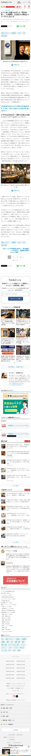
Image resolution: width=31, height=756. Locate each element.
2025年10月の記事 (10, 671)
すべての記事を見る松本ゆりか (16, 384)
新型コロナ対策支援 (7, 610)
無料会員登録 (19, 2)
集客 (3, 627)
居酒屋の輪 (4, 600)
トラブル (16, 647)
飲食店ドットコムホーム (9, 737)
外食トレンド (5, 606)
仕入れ (14, 650)
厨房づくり (4, 618)
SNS (24, 33)
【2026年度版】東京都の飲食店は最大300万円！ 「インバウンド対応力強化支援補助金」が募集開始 (18, 453)
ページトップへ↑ (15, 656)
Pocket (21, 26)
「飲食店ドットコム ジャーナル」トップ (15, 683)
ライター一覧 (15, 690)
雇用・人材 (4, 629)
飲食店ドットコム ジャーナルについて (15, 686)
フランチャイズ (6, 631)
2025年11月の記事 (21, 668)
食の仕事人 (8, 10)
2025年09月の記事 (21, 671)
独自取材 (14, 33)
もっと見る (27, 441)
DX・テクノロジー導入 (14, 644)
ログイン (25, 2)
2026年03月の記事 (21, 661)
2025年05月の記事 (21, 678)
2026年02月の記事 (10, 664)
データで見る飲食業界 (6, 591)
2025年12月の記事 (10, 668)
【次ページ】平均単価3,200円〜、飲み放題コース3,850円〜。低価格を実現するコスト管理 (19, 250)
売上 (10, 650)
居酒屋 (3, 642)
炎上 (3, 639)
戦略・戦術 (17, 642)
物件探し (4, 622)
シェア (10, 26)
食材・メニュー (6, 625)
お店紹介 (18, 639)
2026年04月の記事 (10, 661)
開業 (19, 650)
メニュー (23, 644)
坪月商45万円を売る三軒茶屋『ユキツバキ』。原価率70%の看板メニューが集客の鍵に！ (18, 528)
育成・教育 (4, 36)
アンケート (4, 647)
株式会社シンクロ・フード (18, 700)
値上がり (22, 647)
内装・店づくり (6, 614)
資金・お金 (4, 623)
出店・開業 (4, 616)
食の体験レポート (5, 602)
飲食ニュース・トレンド (7, 604)
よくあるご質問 (11, 734)
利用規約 (8, 742)
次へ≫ (21, 257)
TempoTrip (9, 563)
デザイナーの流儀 (11, 551)
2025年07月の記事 (21, 674)
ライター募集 (10, 688)
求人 (12, 642)
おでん (19, 33)
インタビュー (7, 21)
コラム (10, 647)
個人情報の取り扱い (17, 742)
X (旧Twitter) (12, 739)
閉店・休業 (4, 644)
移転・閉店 (4, 620)
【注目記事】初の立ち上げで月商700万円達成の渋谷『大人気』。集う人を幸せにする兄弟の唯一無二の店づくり (15, 108)
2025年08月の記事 (10, 674)
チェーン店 (4, 650)
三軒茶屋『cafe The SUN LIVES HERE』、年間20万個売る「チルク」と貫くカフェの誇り (18, 477)
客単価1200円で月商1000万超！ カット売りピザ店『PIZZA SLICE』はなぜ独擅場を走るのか (18, 508)
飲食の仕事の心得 (6, 597)
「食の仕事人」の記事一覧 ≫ (15, 367)
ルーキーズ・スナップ (7, 599)
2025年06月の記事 (10, 678)
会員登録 (15, 730)
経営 (8, 642)
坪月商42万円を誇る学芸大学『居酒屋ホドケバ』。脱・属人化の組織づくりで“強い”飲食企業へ (18, 461)
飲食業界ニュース (6, 608)
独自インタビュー (6, 33)
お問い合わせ (20, 734)
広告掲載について (19, 688)
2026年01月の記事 (21, 664)
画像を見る (15, 65)
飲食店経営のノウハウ (16, 21)
